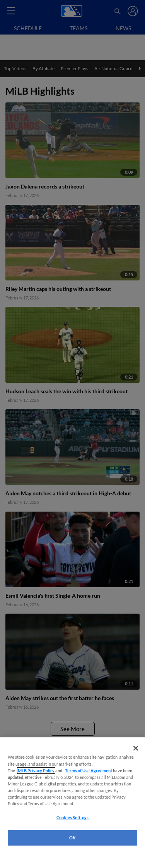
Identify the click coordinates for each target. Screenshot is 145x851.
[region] (72, 794)
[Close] (135, 748)
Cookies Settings (72, 817)
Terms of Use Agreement (88, 770)
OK (72, 837)
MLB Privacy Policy (36, 770)
